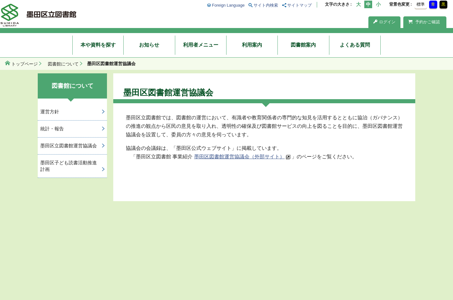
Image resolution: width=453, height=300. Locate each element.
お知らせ (149, 45)
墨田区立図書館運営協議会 (68, 145)
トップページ (24, 63)
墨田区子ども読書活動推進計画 (68, 166)
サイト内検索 (266, 5)
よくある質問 (355, 45)
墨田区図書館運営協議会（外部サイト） (239, 156)
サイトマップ (299, 5)
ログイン (384, 22)
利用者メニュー (200, 45)
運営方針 (49, 111)
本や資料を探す (98, 45)
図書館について (63, 63)
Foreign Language (228, 5)
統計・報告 (52, 128)
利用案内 (252, 45)
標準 (421, 4)
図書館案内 (303, 45)
